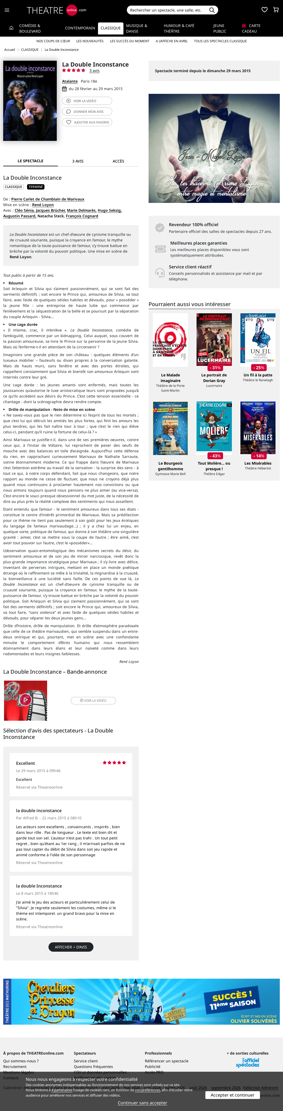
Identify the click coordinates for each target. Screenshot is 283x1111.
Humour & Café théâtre (179, 28)
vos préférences (147, 1089)
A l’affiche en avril (172, 41)
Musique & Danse (136, 28)
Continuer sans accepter (142, 1103)
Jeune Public (219, 28)
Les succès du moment (129, 41)
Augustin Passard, (19, 215)
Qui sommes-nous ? (21, 1060)
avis (85, 111)
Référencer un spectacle (166, 1060)
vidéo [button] (93, 700)
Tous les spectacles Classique (220, 41)
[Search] (166, 10)
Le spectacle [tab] (30, 160)
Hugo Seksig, (110, 210)
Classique (111, 27)
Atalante (70, 81)
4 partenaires (61, 1089)
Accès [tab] (118, 161)
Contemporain (80, 27)
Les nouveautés (90, 41)
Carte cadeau (251, 28)
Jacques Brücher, (51, 210)
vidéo (81, 101)
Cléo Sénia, (25, 210)
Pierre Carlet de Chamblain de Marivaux (47, 199)
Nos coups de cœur (53, 41)
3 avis (94, 70)
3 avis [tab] (78, 161)
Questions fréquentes (93, 1066)
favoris (87, 122)
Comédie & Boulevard (30, 28)
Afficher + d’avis (71, 947)
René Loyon (43, 204)
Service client (86, 1060)
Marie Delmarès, (82, 210)
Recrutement (15, 1066)
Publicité (152, 1066)
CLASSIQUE (13, 186)
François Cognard (82, 215)
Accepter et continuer (233, 1095)
